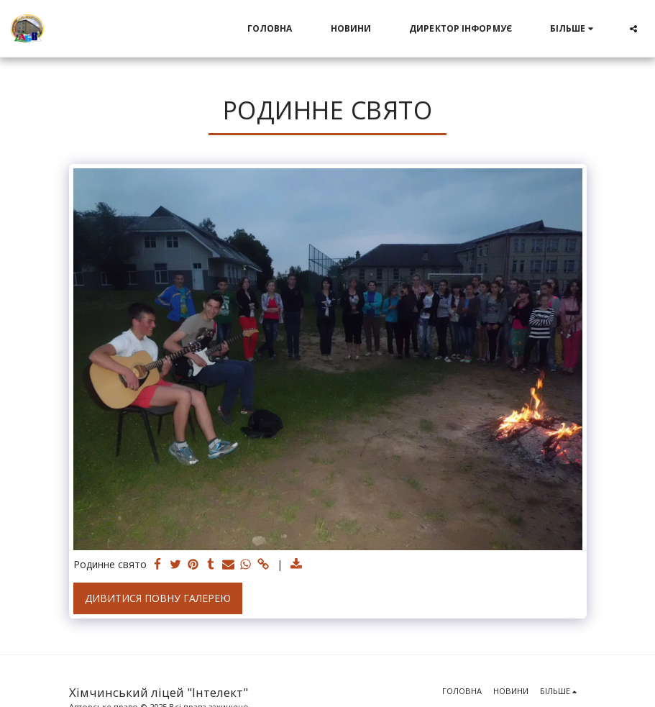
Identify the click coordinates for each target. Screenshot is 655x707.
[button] (633, 28)
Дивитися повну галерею (158, 598)
